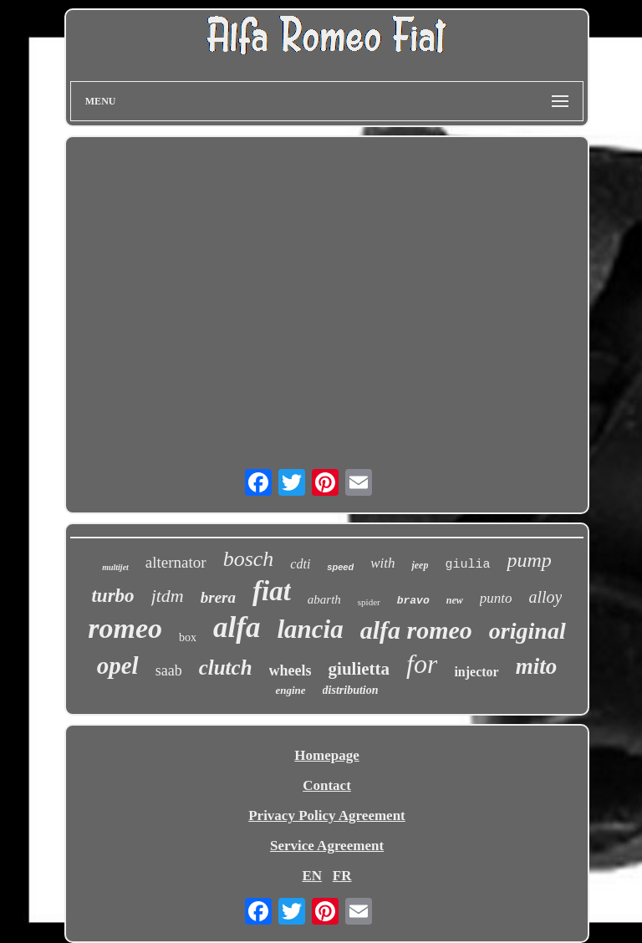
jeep (419, 565)
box (187, 637)
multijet (115, 567)
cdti (300, 564)
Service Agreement (327, 846)
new (454, 600)
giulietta (359, 669)
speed (340, 567)
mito (537, 666)
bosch (248, 559)
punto (496, 598)
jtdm (167, 595)
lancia (310, 629)
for (421, 664)
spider (369, 602)
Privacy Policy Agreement (326, 815)
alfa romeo (416, 630)
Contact (327, 785)
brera (218, 597)
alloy (545, 597)
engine (290, 690)
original (527, 631)
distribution (351, 690)
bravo (413, 600)
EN (312, 876)
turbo (112, 595)
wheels (290, 670)
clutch (225, 667)
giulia (467, 565)
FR (342, 876)
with (382, 563)
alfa (236, 627)
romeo (125, 628)
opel (118, 665)
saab (168, 670)
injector (476, 672)
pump (529, 560)
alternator (175, 562)
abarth (324, 599)
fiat (271, 591)
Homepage (326, 755)
